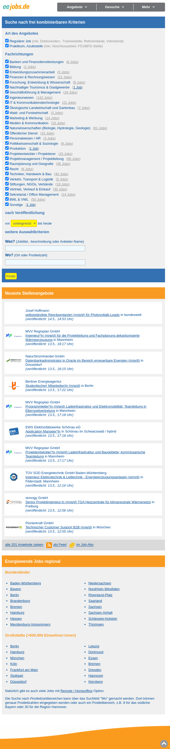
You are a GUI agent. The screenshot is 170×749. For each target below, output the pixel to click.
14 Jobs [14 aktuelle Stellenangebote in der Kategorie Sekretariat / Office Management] (68, 194)
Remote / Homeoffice (76, 691)
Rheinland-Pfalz (100, 595)
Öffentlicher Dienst (23, 133)
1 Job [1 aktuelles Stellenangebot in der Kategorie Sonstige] (30, 205)
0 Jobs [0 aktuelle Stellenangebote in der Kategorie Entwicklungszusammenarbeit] (63, 72)
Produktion (17, 148)
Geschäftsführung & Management (34, 92)
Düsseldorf (18, 682)
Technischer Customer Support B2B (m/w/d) (58, 527)
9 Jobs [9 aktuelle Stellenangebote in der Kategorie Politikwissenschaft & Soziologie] (67, 143)
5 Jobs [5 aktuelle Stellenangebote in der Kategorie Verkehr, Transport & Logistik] (62, 179)
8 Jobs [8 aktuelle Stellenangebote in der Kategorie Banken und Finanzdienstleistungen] (72, 62)
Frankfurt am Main (24, 670)
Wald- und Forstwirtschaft (28, 113)
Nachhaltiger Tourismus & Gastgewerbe (39, 87)
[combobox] (45, 262)
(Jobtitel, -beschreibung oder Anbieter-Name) (44, 241)
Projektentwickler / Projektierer (32, 154)
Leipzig (93, 646)
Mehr (148, 7)
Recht (13, 169)
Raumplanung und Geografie (31, 164)
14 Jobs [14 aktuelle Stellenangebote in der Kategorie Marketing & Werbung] (52, 118)
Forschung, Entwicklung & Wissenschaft (39, 82)
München (17, 658)
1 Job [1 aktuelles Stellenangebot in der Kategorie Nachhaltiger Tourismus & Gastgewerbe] (77, 87)
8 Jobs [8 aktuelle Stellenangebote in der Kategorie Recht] (27, 169)
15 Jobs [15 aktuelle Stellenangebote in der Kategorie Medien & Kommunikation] (58, 123)
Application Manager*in (43, 431)
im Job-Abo (85, 545)
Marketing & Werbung (25, 118)
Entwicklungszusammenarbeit (32, 72)
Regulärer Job (66, 41)
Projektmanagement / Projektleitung (36, 159)
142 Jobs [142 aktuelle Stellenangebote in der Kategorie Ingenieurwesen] (44, 98)
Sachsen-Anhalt (100, 613)
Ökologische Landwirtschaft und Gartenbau (42, 108)
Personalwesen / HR (25, 138)
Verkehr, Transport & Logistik (31, 179)
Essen (93, 658)
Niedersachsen (99, 583)
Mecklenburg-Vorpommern (30, 624)
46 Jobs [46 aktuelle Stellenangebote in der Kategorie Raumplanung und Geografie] (63, 164)
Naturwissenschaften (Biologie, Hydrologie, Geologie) (49, 128)
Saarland (95, 601)
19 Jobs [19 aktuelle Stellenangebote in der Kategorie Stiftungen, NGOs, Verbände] (63, 184)
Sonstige (16, 205)
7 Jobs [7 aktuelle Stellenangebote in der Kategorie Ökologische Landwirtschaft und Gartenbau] (84, 108)
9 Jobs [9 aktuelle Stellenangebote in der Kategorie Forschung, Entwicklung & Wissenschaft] (79, 82)
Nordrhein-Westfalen (104, 589)
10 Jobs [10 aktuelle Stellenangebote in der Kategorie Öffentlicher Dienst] (47, 133)
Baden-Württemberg (25, 583)
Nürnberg (95, 682)
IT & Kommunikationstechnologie (34, 103)
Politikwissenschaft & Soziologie (33, 143)
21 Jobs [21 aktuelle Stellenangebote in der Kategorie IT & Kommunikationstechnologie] (69, 103)
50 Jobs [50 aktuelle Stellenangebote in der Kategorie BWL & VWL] (38, 199)
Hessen (16, 619)
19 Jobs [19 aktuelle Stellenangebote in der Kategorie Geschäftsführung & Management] (70, 92)
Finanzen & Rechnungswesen (32, 77)
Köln (13, 664)
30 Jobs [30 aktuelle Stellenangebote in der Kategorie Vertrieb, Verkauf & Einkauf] (60, 189)
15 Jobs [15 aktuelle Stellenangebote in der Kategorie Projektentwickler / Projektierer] (65, 154)
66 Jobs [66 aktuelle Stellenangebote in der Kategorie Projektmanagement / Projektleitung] (73, 159)
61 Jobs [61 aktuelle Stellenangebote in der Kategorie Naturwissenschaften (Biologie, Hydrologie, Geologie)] (100, 128)
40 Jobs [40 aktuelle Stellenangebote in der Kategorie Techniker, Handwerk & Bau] (61, 174)
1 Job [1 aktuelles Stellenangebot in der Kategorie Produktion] (34, 148)
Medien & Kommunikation (28, 123)
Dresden (94, 670)
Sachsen (95, 607)
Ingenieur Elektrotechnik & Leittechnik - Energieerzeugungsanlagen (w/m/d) (82, 477)
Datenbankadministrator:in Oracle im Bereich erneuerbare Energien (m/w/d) (82, 360)
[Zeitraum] (24, 223)
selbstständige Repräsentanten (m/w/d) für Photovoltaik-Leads (72, 315)
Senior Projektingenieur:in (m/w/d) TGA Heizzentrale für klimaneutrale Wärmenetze (88, 502)
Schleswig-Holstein (102, 619)
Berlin (14, 595)
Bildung (15, 67)
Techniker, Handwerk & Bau (30, 174)
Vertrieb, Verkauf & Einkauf (29, 189)
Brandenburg (20, 601)
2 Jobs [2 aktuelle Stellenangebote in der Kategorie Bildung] (30, 67)
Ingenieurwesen (21, 98)
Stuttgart (16, 676)
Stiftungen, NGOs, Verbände (31, 184)
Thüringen (96, 624)
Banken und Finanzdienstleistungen (36, 62)
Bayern (15, 589)
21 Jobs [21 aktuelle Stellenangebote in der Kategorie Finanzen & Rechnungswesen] (65, 77)
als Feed (59, 545)
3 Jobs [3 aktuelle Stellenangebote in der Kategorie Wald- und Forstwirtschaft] (57, 113)
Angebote (77, 7)
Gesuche (114, 7)
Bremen (16, 607)
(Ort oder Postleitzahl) (26, 255)
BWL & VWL (18, 199)
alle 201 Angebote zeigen (24, 545)
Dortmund (95, 652)
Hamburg (17, 613)
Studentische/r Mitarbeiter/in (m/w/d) (52, 386)
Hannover (95, 676)
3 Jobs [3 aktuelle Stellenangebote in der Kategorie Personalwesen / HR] (49, 138)
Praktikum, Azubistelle (56, 46)
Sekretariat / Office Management (34, 194)
